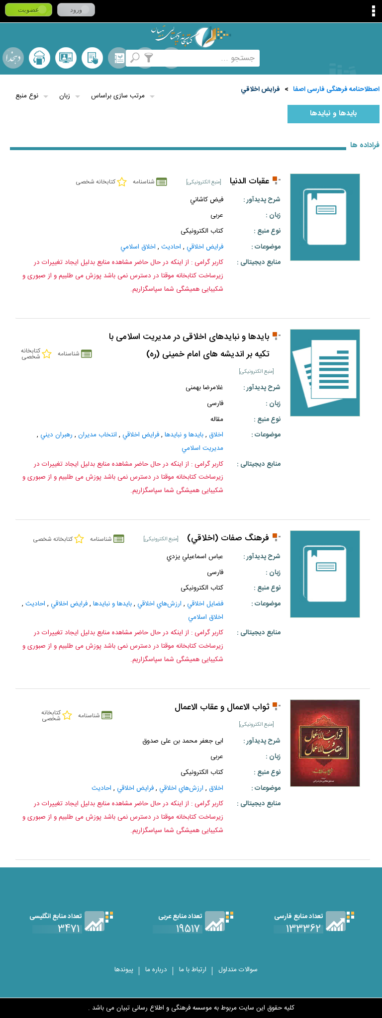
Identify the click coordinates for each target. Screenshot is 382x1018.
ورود (76, 9)
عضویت (28, 9)
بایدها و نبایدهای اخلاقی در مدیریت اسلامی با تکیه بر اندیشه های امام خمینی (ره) (189, 346)
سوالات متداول (238, 969)
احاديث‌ (171, 247)
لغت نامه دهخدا (13, 58)
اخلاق (216, 434)
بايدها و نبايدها (333, 114)
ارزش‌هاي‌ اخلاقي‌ (159, 603)
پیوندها (123, 969)
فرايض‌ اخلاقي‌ (260, 89)
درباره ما (156, 969)
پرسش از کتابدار (66, 58)
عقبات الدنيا (249, 181)
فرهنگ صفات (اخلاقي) (228, 538)
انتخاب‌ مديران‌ (97, 434)
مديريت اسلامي (202, 448)
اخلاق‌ (216, 788)
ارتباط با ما (192, 969)
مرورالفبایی (118, 58)
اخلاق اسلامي (138, 247)
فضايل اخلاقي (205, 603)
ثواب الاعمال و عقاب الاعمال (222, 707)
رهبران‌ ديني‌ (56, 434)
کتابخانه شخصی (92, 58)
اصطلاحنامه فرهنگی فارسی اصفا (336, 89)
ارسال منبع (39, 58)
